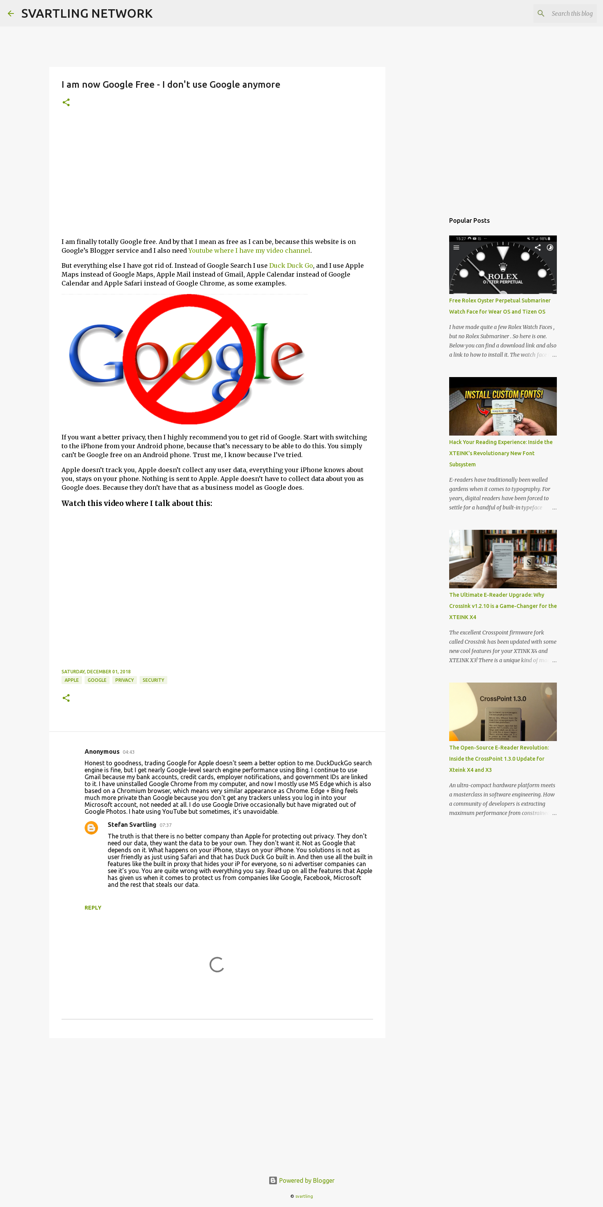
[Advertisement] (217, 177)
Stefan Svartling (132, 824)
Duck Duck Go (291, 265)
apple (72, 680)
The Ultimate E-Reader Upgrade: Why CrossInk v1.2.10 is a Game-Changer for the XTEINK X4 (503, 606)
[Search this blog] (556, 13)
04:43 (129, 752)
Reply (93, 908)
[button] (66, 103)
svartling (304, 1196)
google (97, 680)
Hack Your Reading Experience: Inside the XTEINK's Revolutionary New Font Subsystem (501, 453)
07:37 (166, 825)
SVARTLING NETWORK (87, 13)
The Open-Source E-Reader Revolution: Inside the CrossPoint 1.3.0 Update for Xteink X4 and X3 (499, 759)
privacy (124, 680)
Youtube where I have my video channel (249, 250)
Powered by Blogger (301, 1180)
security (153, 680)
